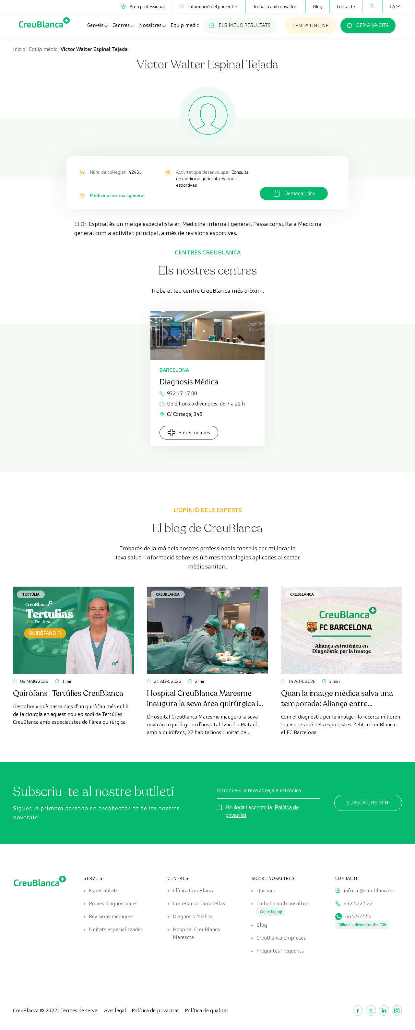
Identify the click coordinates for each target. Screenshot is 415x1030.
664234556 (358, 916)
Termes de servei (80, 1010)
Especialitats (103, 890)
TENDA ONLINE (310, 25)
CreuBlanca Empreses (281, 937)
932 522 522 (358, 903)
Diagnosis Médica (192, 916)
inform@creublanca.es (369, 890)
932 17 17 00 (178, 393)
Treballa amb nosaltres (275, 6)
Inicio (19, 49)
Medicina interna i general (117, 195)
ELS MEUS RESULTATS (240, 25)
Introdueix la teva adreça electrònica (259, 790)
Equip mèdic (185, 25)
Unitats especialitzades (116, 929)
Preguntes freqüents (280, 950)
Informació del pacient (208, 6)
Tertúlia (31, 594)
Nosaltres (153, 25)
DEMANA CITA (368, 25)
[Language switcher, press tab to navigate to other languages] (392, 6)
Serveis (98, 25)
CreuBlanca (168, 594)
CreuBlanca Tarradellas (199, 903)
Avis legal (115, 1010)
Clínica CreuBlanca (194, 890)
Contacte (346, 6)
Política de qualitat (207, 1010)
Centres (124, 25)
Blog (317, 6)
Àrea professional (143, 6)
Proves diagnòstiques (113, 903)
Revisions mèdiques (111, 916)
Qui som (265, 890)
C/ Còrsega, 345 (181, 414)
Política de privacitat (155, 1010)
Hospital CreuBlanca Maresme (196, 933)
